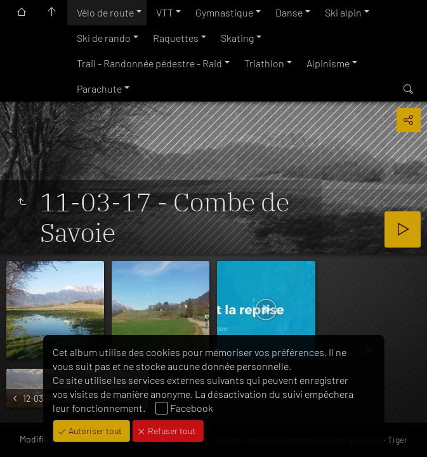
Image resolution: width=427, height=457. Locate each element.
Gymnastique (224, 12)
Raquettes (176, 38)
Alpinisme (328, 63)
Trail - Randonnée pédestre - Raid (149, 63)
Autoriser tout (94, 430)
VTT (164, 12)
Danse (289, 12)
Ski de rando (104, 38)
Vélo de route (105, 12)
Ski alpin (343, 12)
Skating (237, 38)
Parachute (99, 89)
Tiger (397, 439)
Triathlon (264, 63)
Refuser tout (170, 430)
